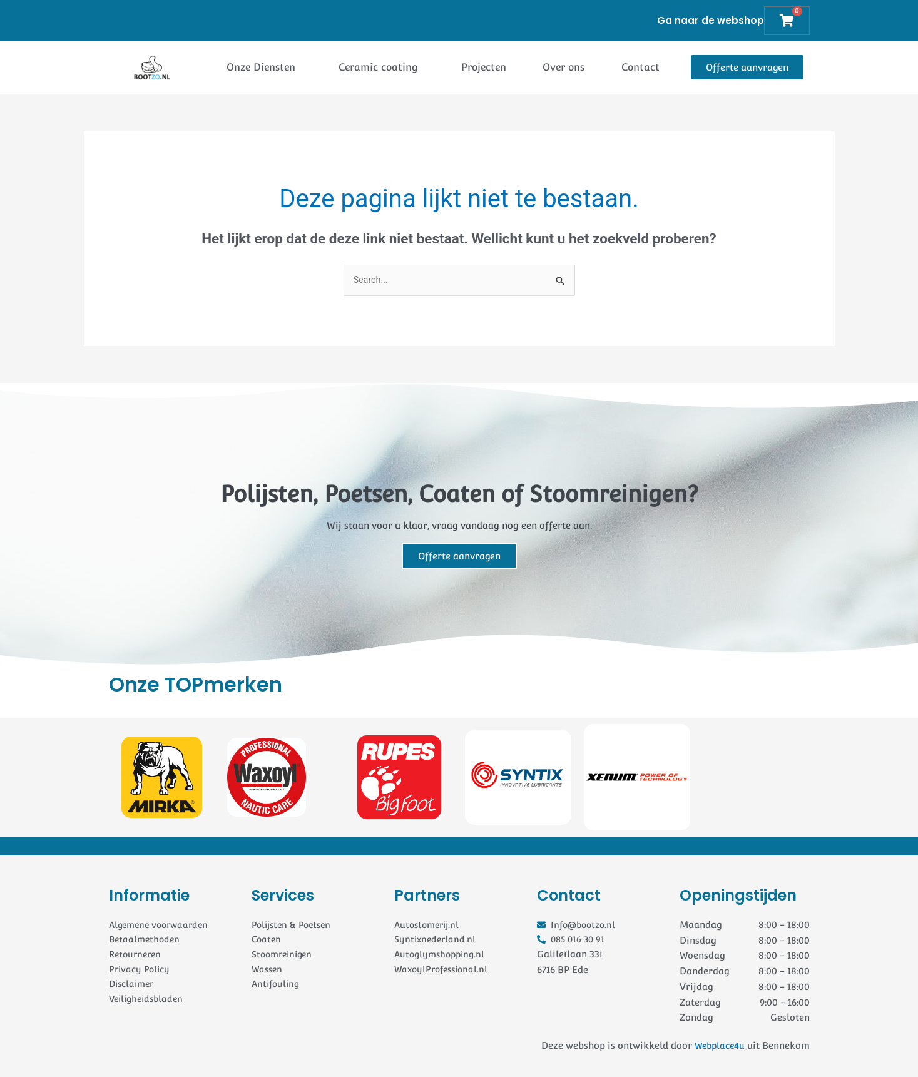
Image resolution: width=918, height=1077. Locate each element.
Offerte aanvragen (459, 556)
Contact (640, 67)
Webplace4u (718, 1046)
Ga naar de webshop (710, 20)
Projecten (483, 67)
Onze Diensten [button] (261, 67)
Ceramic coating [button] (378, 67)
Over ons (563, 67)
